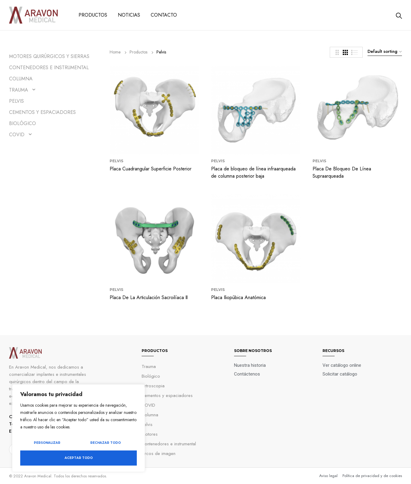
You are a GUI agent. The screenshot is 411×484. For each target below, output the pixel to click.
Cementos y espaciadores (167, 395)
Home (115, 52)
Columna (21, 78)
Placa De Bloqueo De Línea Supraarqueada (342, 172)
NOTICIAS (129, 14)
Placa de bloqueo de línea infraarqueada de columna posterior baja (253, 172)
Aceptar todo (79, 458)
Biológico (22, 123)
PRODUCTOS (93, 14)
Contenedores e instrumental (49, 67)
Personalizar (47, 443)
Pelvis (16, 101)
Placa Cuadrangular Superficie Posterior (150, 168)
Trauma (18, 89)
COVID (16, 134)
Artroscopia (153, 385)
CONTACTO (164, 14)
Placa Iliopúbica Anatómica (238, 297)
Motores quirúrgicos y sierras (49, 56)
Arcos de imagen (158, 453)
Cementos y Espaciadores (42, 112)
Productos (138, 52)
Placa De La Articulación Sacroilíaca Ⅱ (149, 297)
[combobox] (384, 51)
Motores (150, 434)
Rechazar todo (105, 443)
